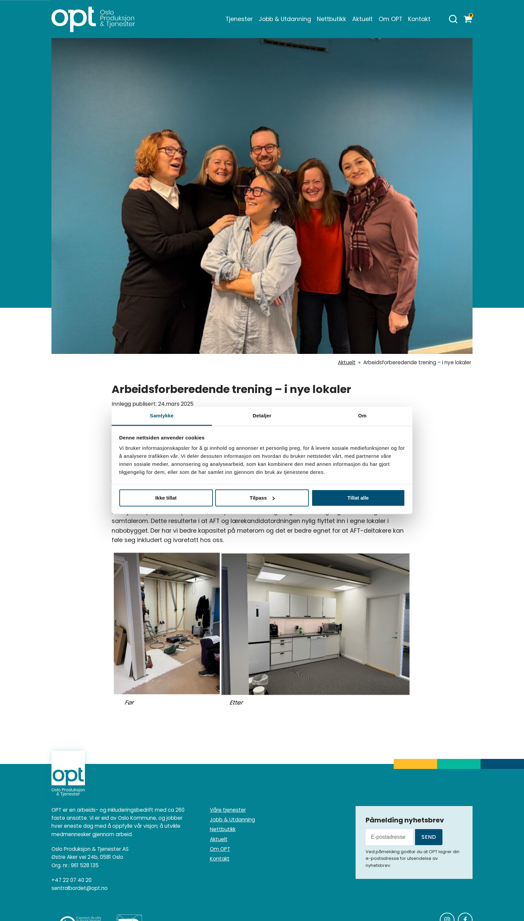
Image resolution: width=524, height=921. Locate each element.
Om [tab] (362, 415)
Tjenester (239, 19)
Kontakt (419, 19)
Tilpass (262, 498)
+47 (71, 880)
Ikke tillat (165, 498)
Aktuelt (362, 19)
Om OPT (390, 19)
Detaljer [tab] (262, 415)
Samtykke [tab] (162, 415)
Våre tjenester (228, 809)
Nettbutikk (331, 19)
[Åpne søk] (453, 19)
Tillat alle (358, 498)
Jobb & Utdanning (285, 19)
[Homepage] (93, 19)
